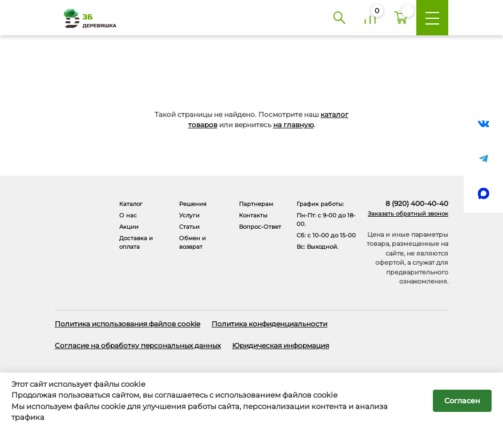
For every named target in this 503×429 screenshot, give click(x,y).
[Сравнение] (370, 17)
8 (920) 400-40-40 (417, 204)
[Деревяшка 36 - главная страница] (86, 18)
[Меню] (432, 17)
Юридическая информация (280, 345)
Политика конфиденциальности (269, 323)
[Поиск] (339, 17)
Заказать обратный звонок (408, 213)
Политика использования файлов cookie (127, 323)
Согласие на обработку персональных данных (138, 345)
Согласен (462, 400)
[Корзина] (401, 17)
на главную (293, 124)
